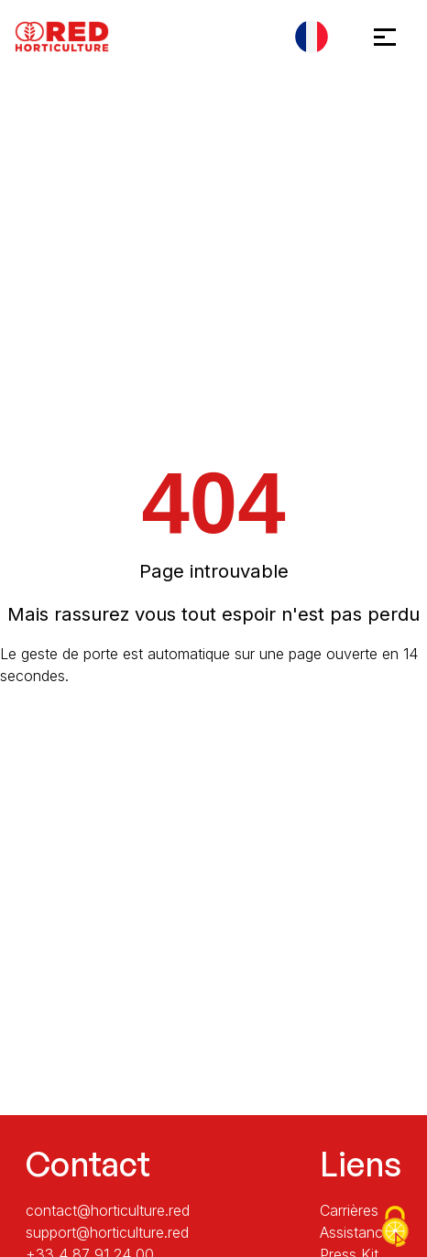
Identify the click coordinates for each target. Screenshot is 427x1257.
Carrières (349, 1210)
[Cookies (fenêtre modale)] (395, 1227)
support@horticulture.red (107, 1232)
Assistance (355, 1232)
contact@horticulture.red (108, 1210)
